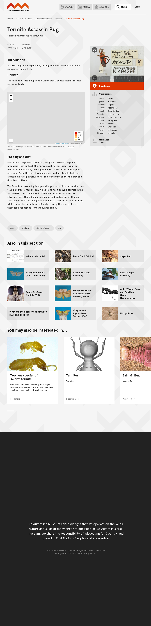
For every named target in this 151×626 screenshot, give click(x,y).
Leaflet (57, 143)
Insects (58, 18)
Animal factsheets (43, 18)
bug (59, 227)
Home (10, 18)
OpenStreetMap (64, 143)
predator (26, 227)
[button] (11, 96)
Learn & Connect (24, 18)
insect (12, 227)
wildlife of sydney (43, 227)
